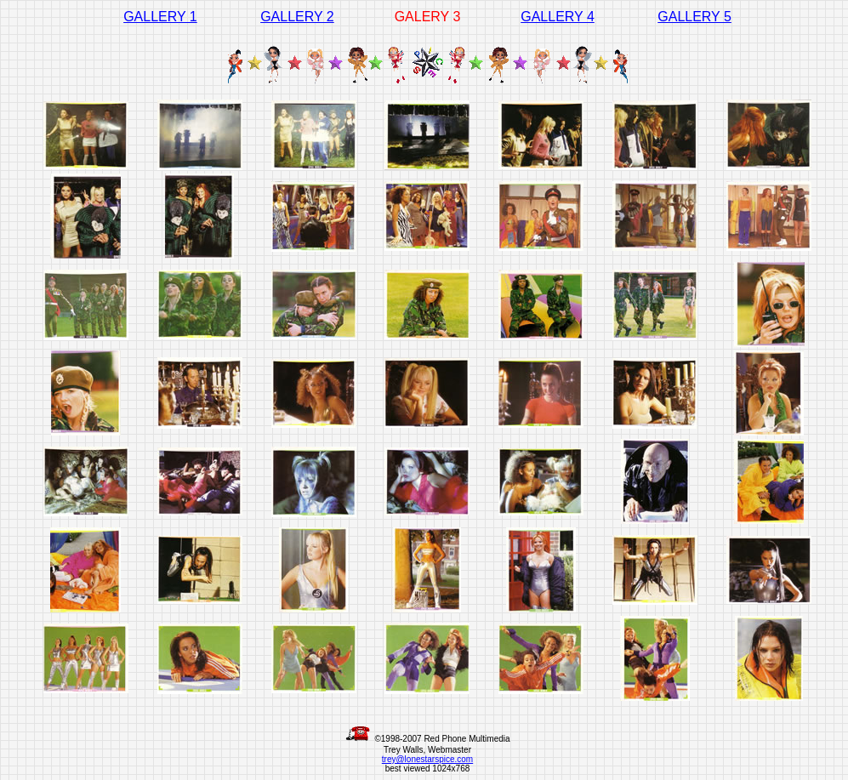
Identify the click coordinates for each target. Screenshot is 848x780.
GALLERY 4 (558, 16)
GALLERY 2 (297, 16)
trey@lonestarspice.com (427, 759)
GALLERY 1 (160, 16)
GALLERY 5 (694, 16)
